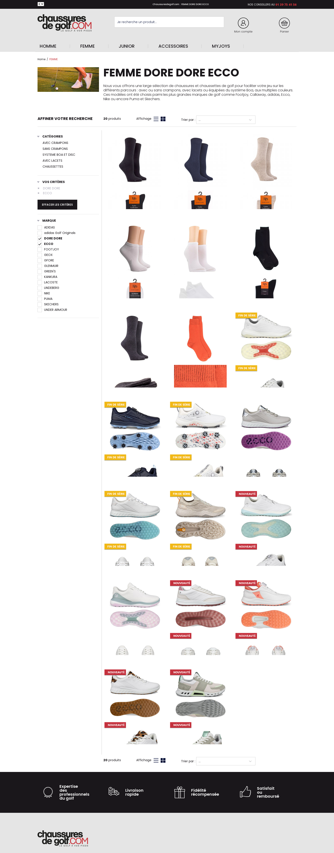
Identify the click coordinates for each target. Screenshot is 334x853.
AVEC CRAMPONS (55, 142)
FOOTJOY (48, 249)
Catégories (50, 137)
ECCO (45, 193)
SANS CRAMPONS (55, 148)
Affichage (143, 119)
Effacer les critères (57, 204)
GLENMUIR (48, 266)
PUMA (45, 299)
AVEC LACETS (52, 160)
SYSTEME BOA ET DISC (59, 154)
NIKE (44, 293)
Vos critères (51, 182)
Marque (47, 221)
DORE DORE (49, 188)
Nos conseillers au (261, 4)
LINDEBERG (48, 288)
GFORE (46, 260)
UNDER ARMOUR (52, 310)
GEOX (45, 255)
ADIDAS (46, 227)
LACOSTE (48, 282)
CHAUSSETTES (53, 166)
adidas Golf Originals (56, 233)
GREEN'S (47, 271)
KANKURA (47, 277)
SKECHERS (48, 304)
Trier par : (188, 120)
